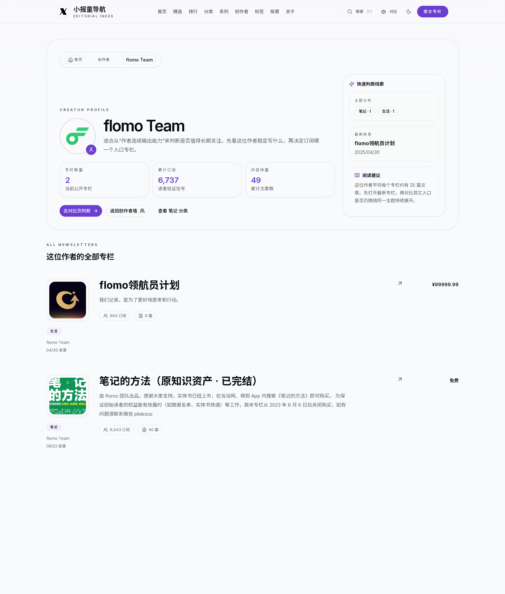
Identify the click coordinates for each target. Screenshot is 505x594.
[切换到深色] (408, 11)
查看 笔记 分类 (173, 210)
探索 (274, 11)
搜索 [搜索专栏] (359, 11)
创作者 (241, 11)
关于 (290, 11)
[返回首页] (75, 60)
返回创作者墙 (127, 210)
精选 (177, 11)
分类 (208, 11)
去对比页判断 (80, 210)
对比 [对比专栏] (389, 11)
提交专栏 (433, 11)
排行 (192, 11)
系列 (223, 11)
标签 (259, 11)
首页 (162, 11)
